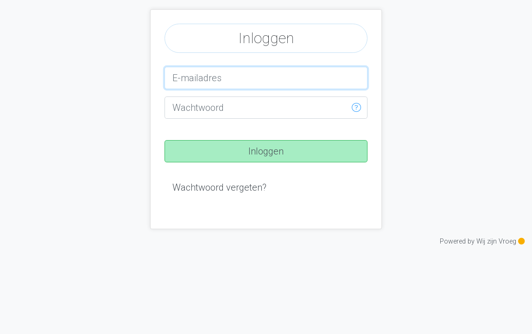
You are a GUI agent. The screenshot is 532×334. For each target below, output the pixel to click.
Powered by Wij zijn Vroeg (482, 241)
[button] (356, 107)
